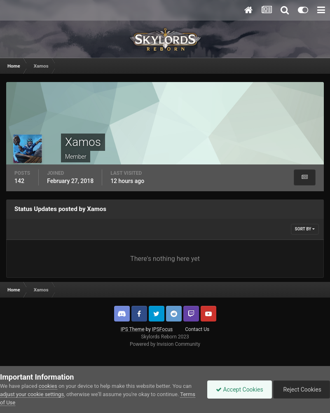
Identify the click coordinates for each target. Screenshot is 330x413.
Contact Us (197, 329)
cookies (48, 386)
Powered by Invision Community (165, 344)
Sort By (305, 229)
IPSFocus (162, 329)
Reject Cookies (301, 389)
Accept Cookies (239, 389)
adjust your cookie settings (32, 394)
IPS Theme (133, 329)
